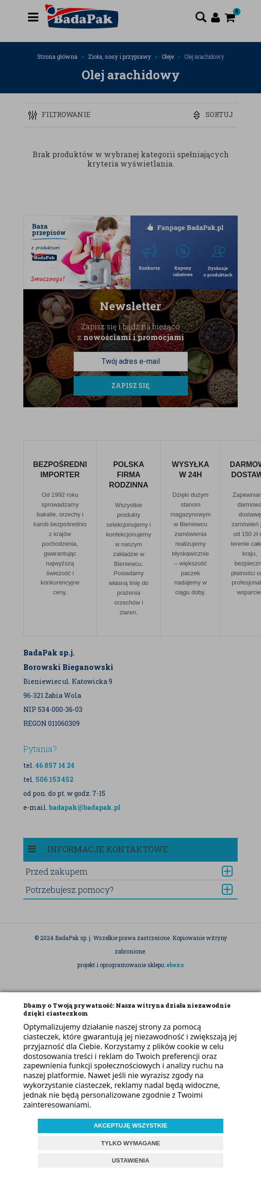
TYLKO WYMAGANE (130, 1143)
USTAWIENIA (131, 1160)
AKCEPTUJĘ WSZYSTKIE (130, 1125)
